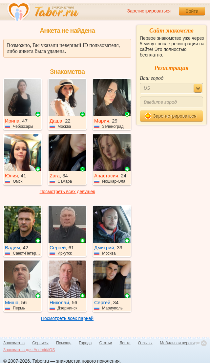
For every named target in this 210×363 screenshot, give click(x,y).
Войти (191, 11)
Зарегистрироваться (149, 10)
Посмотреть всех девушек (67, 191)
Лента (124, 343)
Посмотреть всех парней (67, 318)
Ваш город (151, 78)
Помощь (63, 343)
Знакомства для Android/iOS (29, 350)
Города (85, 343)
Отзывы (145, 343)
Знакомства (14, 343)
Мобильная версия (177, 343)
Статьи (105, 343)
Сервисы (40, 343)
